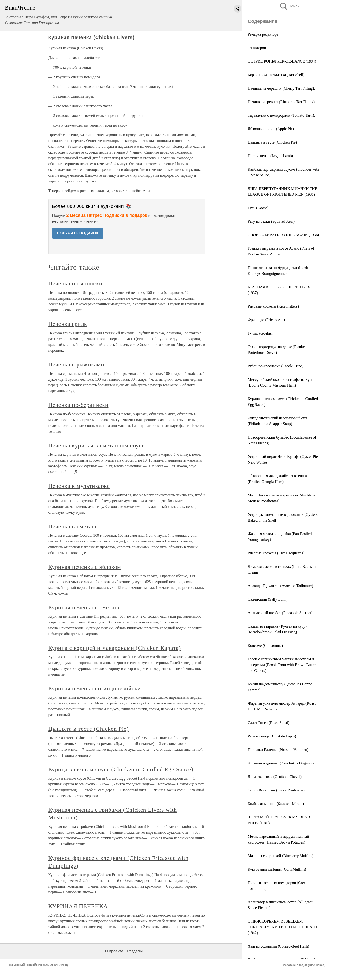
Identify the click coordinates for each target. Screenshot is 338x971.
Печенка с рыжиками (76, 364)
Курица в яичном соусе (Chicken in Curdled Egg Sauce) (121, 769)
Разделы (135, 951)
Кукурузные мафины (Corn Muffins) (277, 869)
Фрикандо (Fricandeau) (266, 320)
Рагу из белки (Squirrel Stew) (271, 221)
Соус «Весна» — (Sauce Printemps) (276, 790)
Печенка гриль (67, 324)
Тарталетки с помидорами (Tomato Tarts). (281, 115)
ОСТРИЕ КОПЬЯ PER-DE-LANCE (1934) (282, 61)
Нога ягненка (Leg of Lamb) (270, 156)
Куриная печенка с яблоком (84, 567)
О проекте (114, 951)
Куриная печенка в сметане (84, 607)
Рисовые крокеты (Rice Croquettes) (276, 553)
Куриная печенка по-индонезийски (94, 688)
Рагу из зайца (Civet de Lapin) (272, 736)
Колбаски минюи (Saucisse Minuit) (276, 804)
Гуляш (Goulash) (261, 333)
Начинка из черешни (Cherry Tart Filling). (281, 88)
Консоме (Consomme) (265, 645)
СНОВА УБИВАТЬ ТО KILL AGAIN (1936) (283, 235)
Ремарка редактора (263, 34)
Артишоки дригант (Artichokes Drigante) (281, 763)
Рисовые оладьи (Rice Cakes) (304, 965)
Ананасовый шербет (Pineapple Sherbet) (280, 613)
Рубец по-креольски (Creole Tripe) (275, 366)
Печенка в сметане (73, 526)
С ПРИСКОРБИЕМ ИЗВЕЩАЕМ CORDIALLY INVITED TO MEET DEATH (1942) (282, 927)
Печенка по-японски (75, 283)
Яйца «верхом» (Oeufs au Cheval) (275, 777)
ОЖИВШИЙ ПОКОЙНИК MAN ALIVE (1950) (38, 965)
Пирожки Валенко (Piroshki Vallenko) (278, 750)
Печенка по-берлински (78, 405)
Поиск (289, 6)
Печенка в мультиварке (79, 486)
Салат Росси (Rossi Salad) (268, 723)
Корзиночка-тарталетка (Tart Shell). (276, 75)
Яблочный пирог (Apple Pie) (271, 129)
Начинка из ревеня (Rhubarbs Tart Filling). (282, 102)
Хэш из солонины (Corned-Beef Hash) (278, 946)
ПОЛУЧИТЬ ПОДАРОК (78, 233)
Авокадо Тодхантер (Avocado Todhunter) (280, 586)
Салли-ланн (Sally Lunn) (267, 599)
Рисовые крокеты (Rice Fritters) (273, 306)
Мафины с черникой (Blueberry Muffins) (280, 856)
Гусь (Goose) (258, 208)
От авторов (257, 48)
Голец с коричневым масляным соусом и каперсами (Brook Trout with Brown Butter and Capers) (282, 665)
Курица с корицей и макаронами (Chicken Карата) (114, 648)
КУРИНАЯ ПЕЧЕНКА (78, 906)
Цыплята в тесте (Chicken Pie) (272, 142)
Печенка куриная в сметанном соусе (96, 445)
